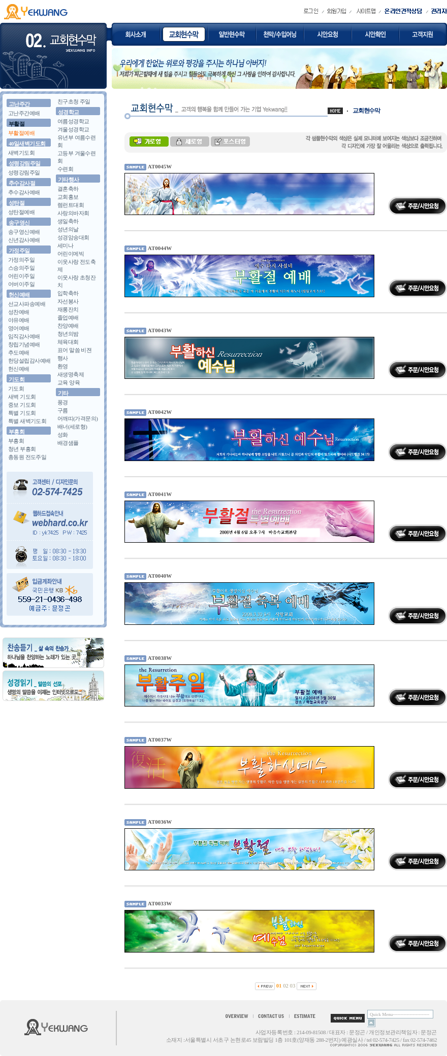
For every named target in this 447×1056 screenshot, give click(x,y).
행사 (62, 358)
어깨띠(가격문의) (77, 418)
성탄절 (16, 203)
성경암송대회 (73, 237)
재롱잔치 (68, 309)
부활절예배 (21, 133)
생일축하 (68, 221)
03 (293, 986)
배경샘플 (68, 443)
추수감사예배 (24, 192)
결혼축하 (68, 189)
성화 (62, 435)
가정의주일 (21, 260)
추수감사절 (22, 183)
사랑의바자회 (73, 213)
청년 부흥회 (22, 449)
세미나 (65, 245)
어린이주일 (21, 276)
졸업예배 (68, 317)
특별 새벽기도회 (27, 421)
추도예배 (18, 352)
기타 (63, 393)
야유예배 (18, 320)
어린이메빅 (70, 254)
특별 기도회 (22, 413)
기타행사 (68, 180)
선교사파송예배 (26, 304)
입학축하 (68, 293)
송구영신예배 (24, 232)
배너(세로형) (72, 427)
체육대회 (68, 342)
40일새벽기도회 (27, 143)
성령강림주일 (25, 163)
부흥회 (16, 432)
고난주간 (19, 104)
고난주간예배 (24, 113)
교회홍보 (68, 197)
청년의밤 (68, 334)
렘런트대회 (70, 205)
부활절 (16, 124)
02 (286, 986)
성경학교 (68, 112)
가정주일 (19, 251)
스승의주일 (21, 268)
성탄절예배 (21, 212)
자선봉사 (68, 301)
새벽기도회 (21, 153)
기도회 (16, 379)
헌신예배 (19, 295)
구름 (62, 410)
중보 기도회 (22, 405)
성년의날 (68, 229)
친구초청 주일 (73, 101)
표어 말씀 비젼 (74, 350)
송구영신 (19, 223)
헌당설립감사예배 (29, 361)
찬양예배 (68, 326)
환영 (62, 366)
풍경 (62, 402)
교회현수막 (366, 110)
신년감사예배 (24, 240)
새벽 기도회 (22, 397)
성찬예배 (18, 312)
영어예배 (18, 328)
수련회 (65, 169)
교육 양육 (68, 382)
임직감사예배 (24, 336)
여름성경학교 (73, 121)
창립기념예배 (24, 344)
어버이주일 (21, 284)
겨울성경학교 (73, 129)
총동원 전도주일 (27, 457)
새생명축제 (70, 374)
